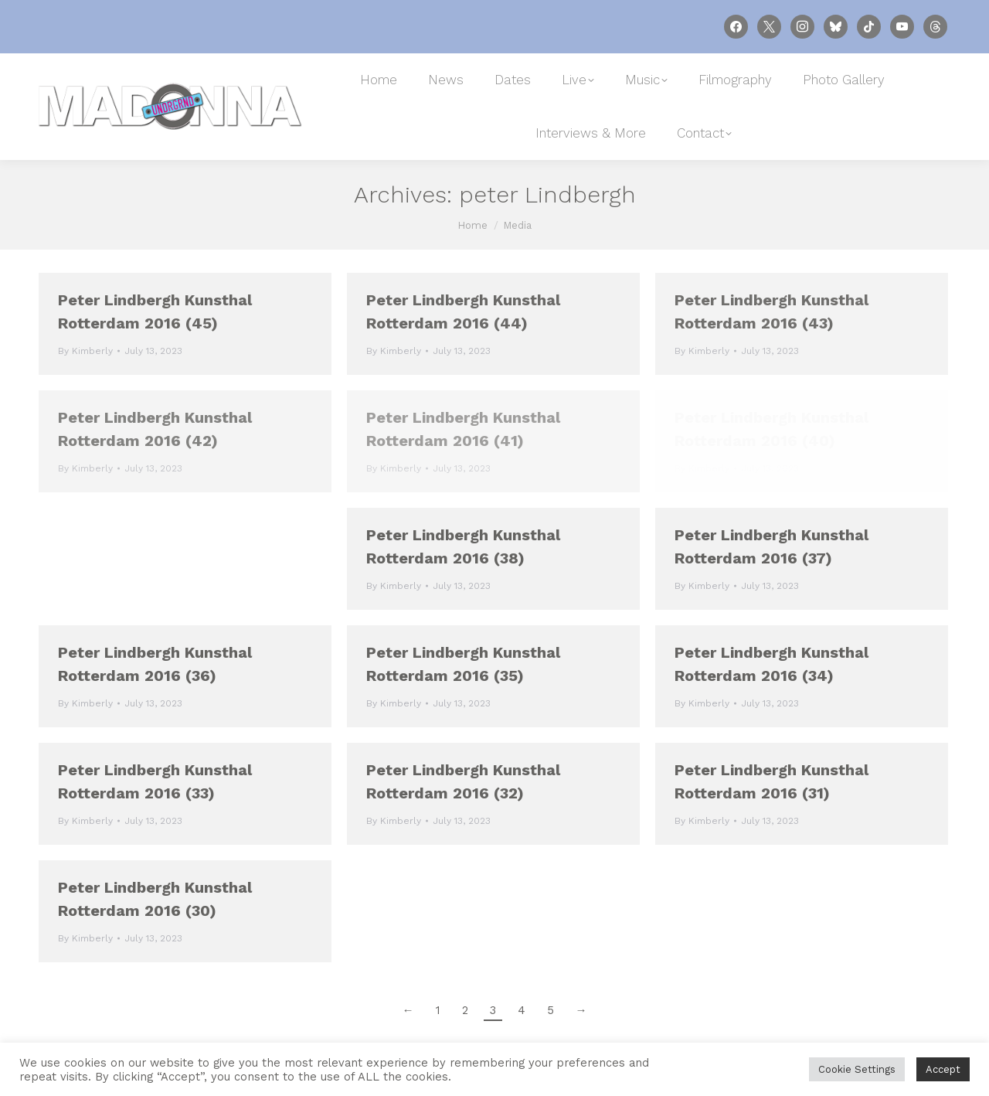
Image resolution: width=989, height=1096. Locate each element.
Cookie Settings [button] (857, 1069)
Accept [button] (943, 1069)
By (85, 350)
